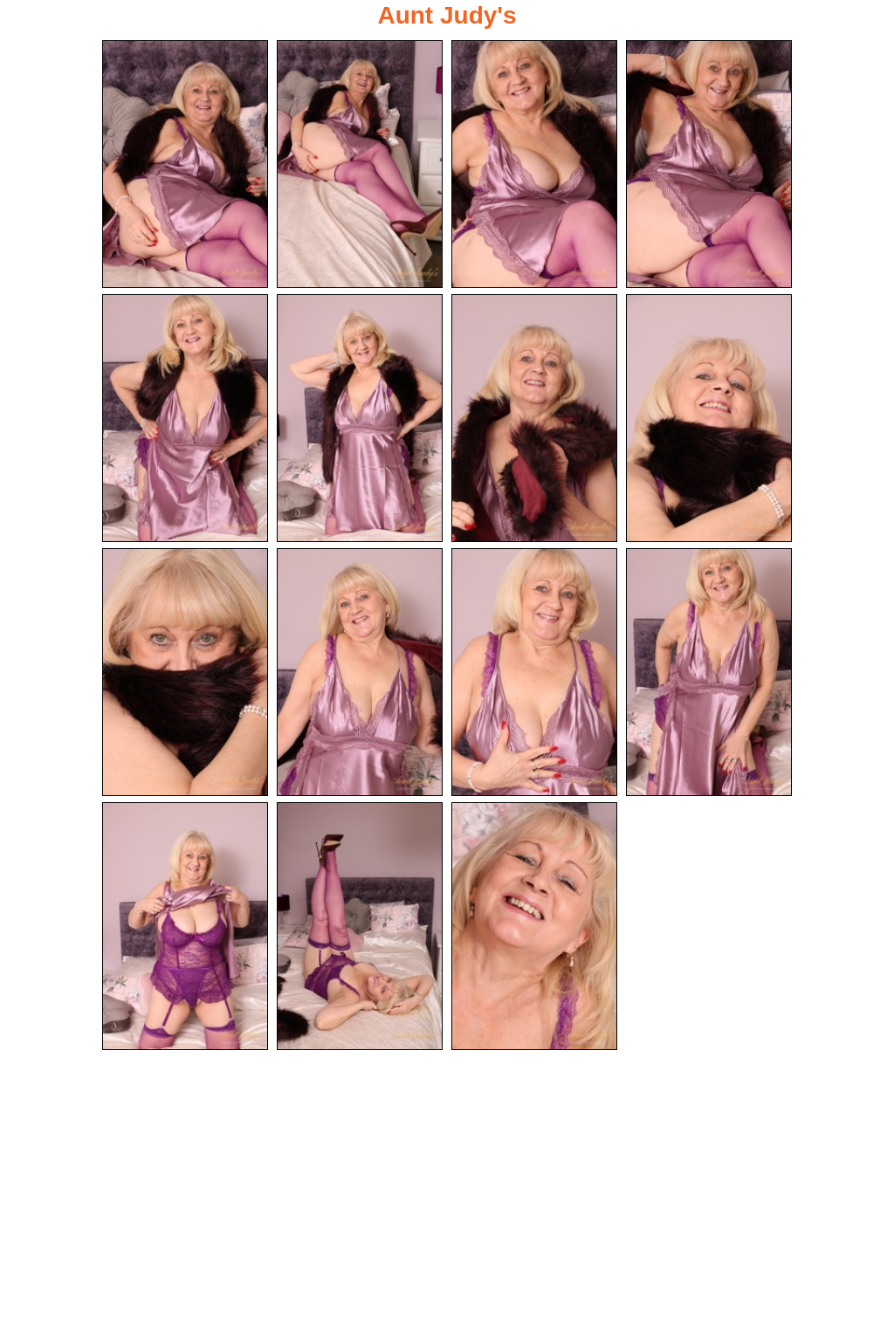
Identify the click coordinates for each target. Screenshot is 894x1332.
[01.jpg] (185, 164)
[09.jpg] (185, 672)
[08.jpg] (709, 418)
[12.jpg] (709, 672)
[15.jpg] (534, 926)
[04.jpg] (709, 164)
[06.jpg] (360, 418)
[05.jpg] (185, 418)
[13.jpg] (185, 926)
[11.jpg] (534, 672)
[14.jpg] (360, 926)
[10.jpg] (360, 672)
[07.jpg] (534, 418)
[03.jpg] (534, 164)
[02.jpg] (360, 164)
